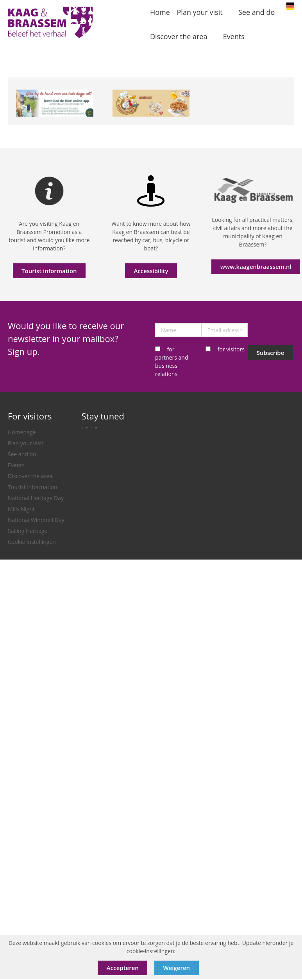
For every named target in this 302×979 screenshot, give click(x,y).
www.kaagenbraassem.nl (255, 266)
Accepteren (123, 968)
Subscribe (270, 352)
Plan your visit (25, 443)
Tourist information (49, 271)
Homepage (22, 432)
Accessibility (151, 271)
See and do (22, 454)
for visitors (231, 349)
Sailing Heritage (28, 530)
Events (16, 465)
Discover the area (30, 476)
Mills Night (21, 509)
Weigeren (176, 968)
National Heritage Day (36, 498)
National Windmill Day (36, 520)
